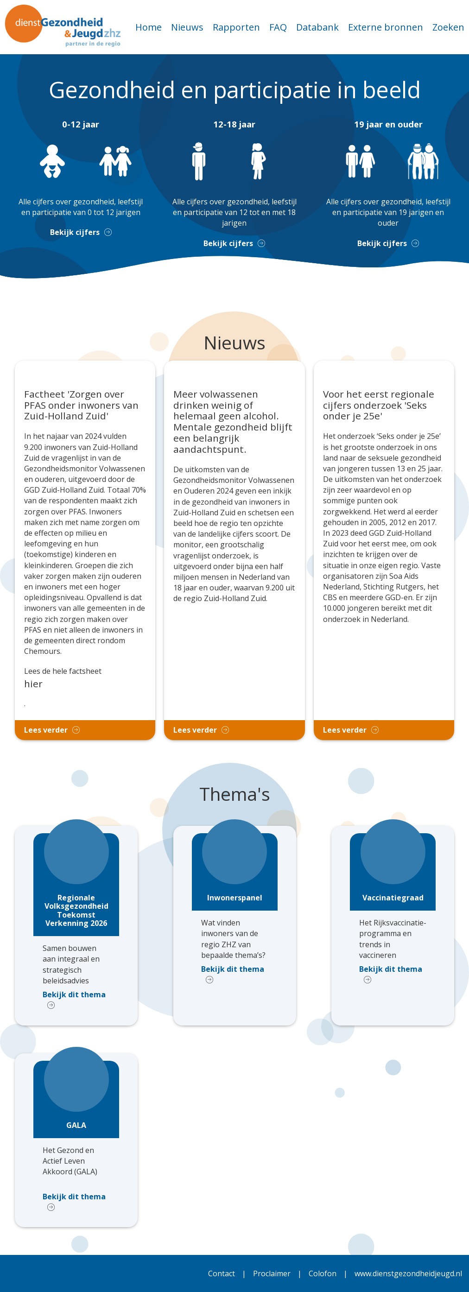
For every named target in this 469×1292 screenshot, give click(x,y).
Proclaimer (272, 1273)
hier (33, 683)
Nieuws (187, 27)
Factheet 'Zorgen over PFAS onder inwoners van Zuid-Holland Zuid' (81, 405)
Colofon (322, 1273)
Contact (221, 1273)
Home (148, 27)
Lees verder (46, 730)
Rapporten (236, 27)
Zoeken (448, 27)
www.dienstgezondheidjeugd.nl (408, 1273)
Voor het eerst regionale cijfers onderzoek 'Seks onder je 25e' (378, 405)
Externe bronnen (385, 27)
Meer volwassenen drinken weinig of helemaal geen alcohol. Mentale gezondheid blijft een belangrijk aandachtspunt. (232, 422)
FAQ (278, 27)
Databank (317, 27)
